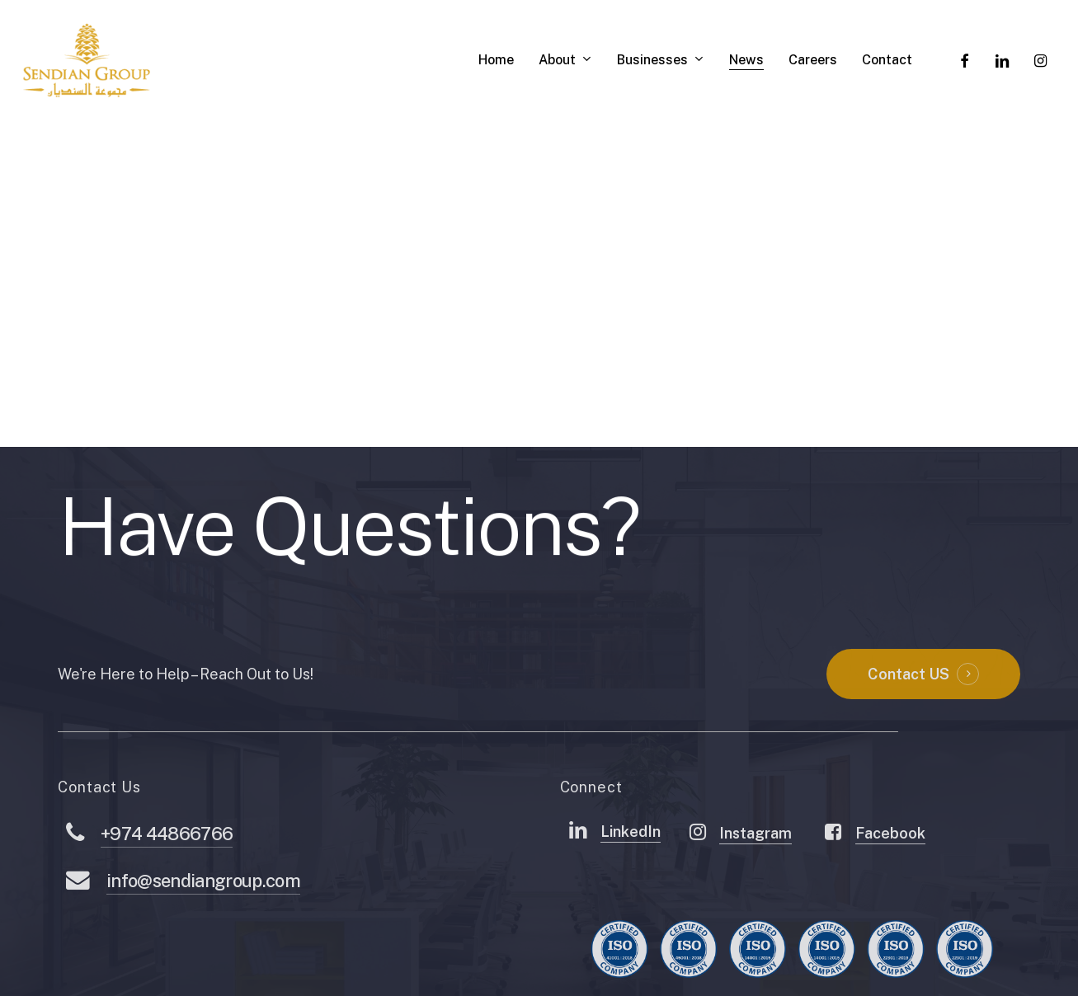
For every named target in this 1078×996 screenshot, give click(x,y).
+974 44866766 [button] (167, 875)
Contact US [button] (908, 716)
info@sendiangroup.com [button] (203, 922)
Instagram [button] (755, 875)
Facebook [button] (890, 875)
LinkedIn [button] (630, 873)
